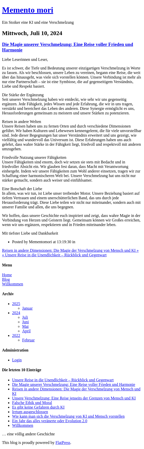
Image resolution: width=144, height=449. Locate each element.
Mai (25, 326)
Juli (25, 317)
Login (17, 360)
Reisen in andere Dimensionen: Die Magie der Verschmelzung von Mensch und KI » (70, 250)
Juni (25, 322)
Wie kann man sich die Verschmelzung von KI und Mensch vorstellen (68, 416)
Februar (28, 340)
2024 (16, 313)
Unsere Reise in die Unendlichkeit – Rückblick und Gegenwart (63, 380)
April (26, 331)
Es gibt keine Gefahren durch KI (38, 407)
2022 (16, 335)
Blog (6, 279)
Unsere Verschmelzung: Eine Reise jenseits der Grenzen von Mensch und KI (74, 398)
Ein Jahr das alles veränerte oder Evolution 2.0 (49, 421)
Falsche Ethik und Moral (32, 403)
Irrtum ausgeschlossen (30, 412)
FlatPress (62, 442)
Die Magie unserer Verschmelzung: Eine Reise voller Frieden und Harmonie (73, 384)
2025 (16, 304)
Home (7, 275)
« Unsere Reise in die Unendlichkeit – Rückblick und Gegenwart (54, 255)
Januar (27, 308)
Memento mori (27, 9)
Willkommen (12, 284)
